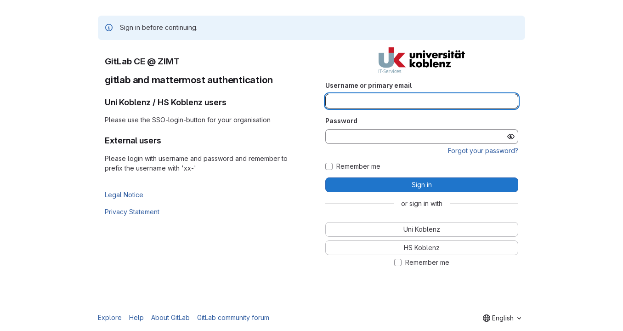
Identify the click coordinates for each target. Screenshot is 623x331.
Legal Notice (124, 195)
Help (136, 317)
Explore (110, 317)
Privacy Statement (132, 212)
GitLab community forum (233, 317)
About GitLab (170, 317)
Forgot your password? (483, 150)
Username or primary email (368, 85)
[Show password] (511, 136)
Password (341, 121)
